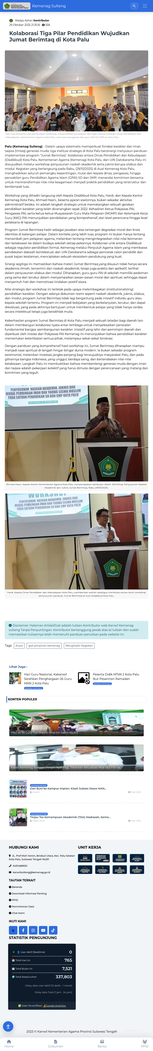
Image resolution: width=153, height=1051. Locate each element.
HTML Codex (130, 1030)
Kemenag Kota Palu (33, 688)
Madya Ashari (32, 20)
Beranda (16, 887)
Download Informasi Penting (29, 893)
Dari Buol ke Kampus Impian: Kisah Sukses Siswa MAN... (68, 788)
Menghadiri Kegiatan (79, 645)
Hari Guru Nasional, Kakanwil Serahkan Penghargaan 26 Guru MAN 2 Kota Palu (48, 679)
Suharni (35, 792)
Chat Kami (17, 913)
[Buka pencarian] (134, 6)
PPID (14, 900)
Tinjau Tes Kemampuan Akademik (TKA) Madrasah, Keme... (70, 817)
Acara (19, 645)
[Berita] (102, 1044)
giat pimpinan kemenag (44, 645)
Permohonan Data (22, 906)
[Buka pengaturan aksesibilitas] (8, 1026)
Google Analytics (54, 1005)
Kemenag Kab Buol (38, 785)
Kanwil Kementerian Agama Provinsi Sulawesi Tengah (77, 1031)
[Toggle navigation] (145, 6)
